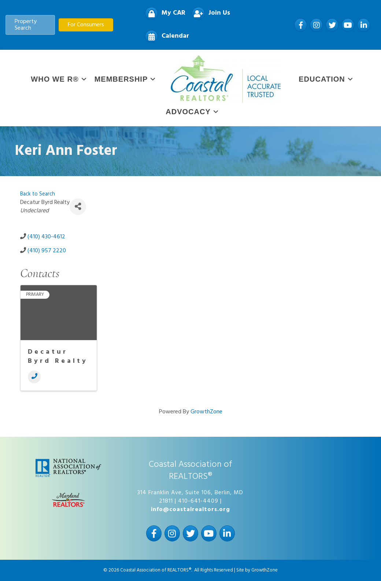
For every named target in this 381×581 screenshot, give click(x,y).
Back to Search (37, 194)
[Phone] (34, 376)
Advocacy (188, 112)
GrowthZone (206, 412)
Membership (121, 79)
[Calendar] (165, 36)
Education (322, 79)
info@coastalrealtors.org (190, 509)
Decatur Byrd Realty (58, 356)
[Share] (78, 206)
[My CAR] (163, 13)
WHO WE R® (54, 79)
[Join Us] (209, 13)
